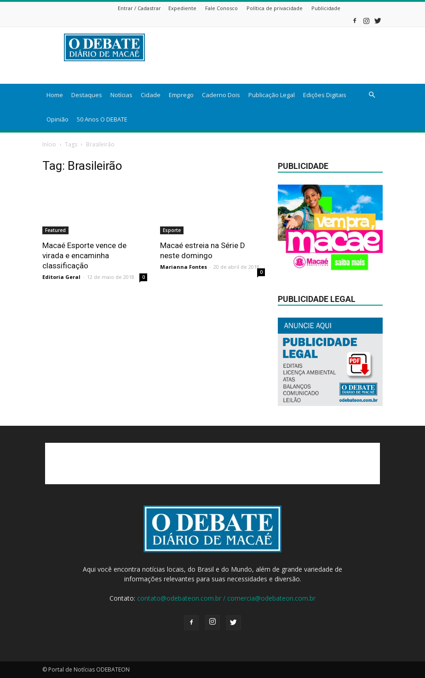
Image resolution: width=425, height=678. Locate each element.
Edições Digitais (324, 95)
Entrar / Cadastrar (139, 8)
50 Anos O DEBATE (102, 119)
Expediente (182, 8)
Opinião (57, 119)
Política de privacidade (275, 8)
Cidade (151, 95)
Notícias (121, 95)
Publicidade (325, 8)
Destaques (86, 95)
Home (54, 95)
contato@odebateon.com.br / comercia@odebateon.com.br (226, 598)
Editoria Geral (61, 276)
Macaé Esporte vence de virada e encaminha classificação (84, 255)
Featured (55, 230)
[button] (372, 95)
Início (49, 144)
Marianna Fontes (183, 266)
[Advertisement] (212, 463)
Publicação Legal (271, 95)
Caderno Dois (221, 95)
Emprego (181, 95)
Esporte (172, 230)
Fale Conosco (221, 8)
